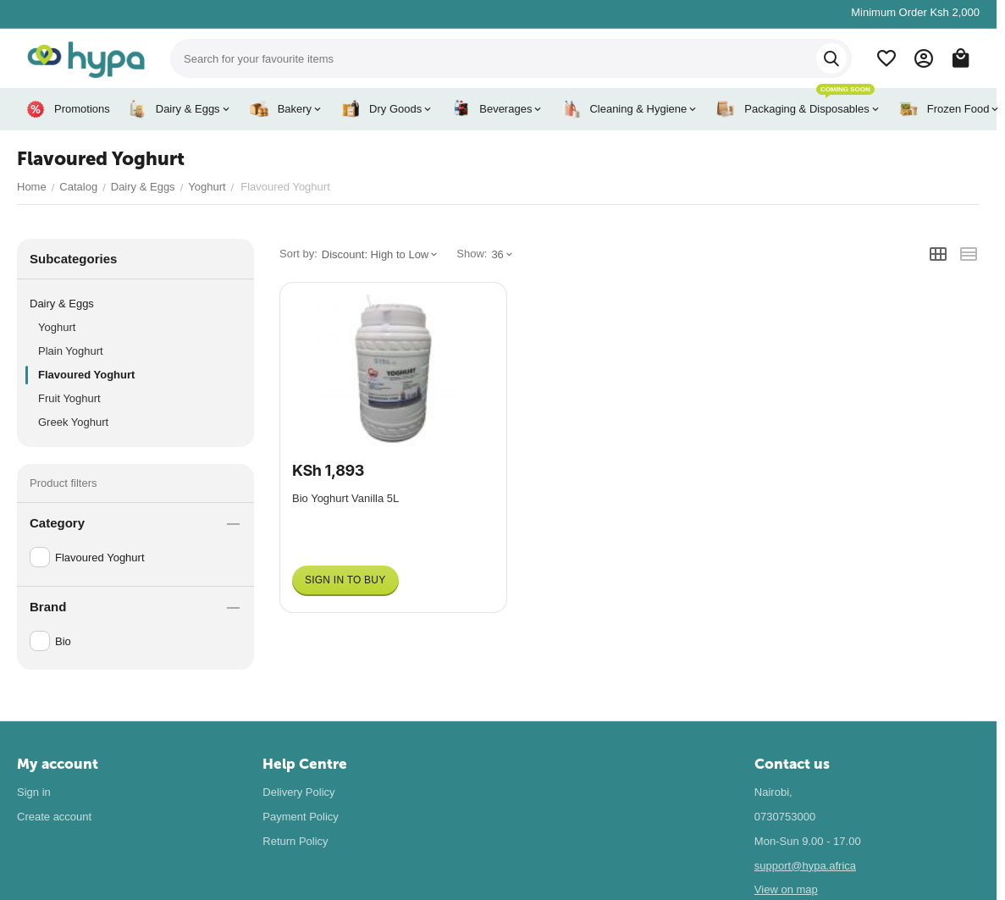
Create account (54, 816)
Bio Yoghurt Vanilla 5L (345, 498)
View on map (786, 889)
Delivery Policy (298, 792)
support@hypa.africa (805, 865)
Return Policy (295, 841)
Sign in (34, 792)
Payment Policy (300, 816)
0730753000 (784, 816)
